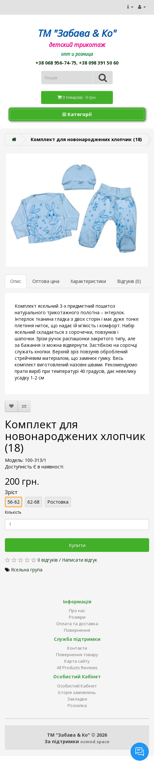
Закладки (77, 699)
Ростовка (58, 502)
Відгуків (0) (129, 281)
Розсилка (77, 705)
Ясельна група (26, 570)
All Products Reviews (77, 667)
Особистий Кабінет (77, 686)
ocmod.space (94, 741)
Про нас (77, 610)
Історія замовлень (77, 692)
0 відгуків (48, 560)
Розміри (77, 617)
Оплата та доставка (77, 623)
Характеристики (88, 281)
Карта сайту (77, 661)
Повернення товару (77, 654)
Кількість (13, 512)
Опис (15, 281)
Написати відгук (79, 560)
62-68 (33, 502)
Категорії (77, 114)
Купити (77, 545)
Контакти (77, 648)
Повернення (77, 630)
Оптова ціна (45, 281)
